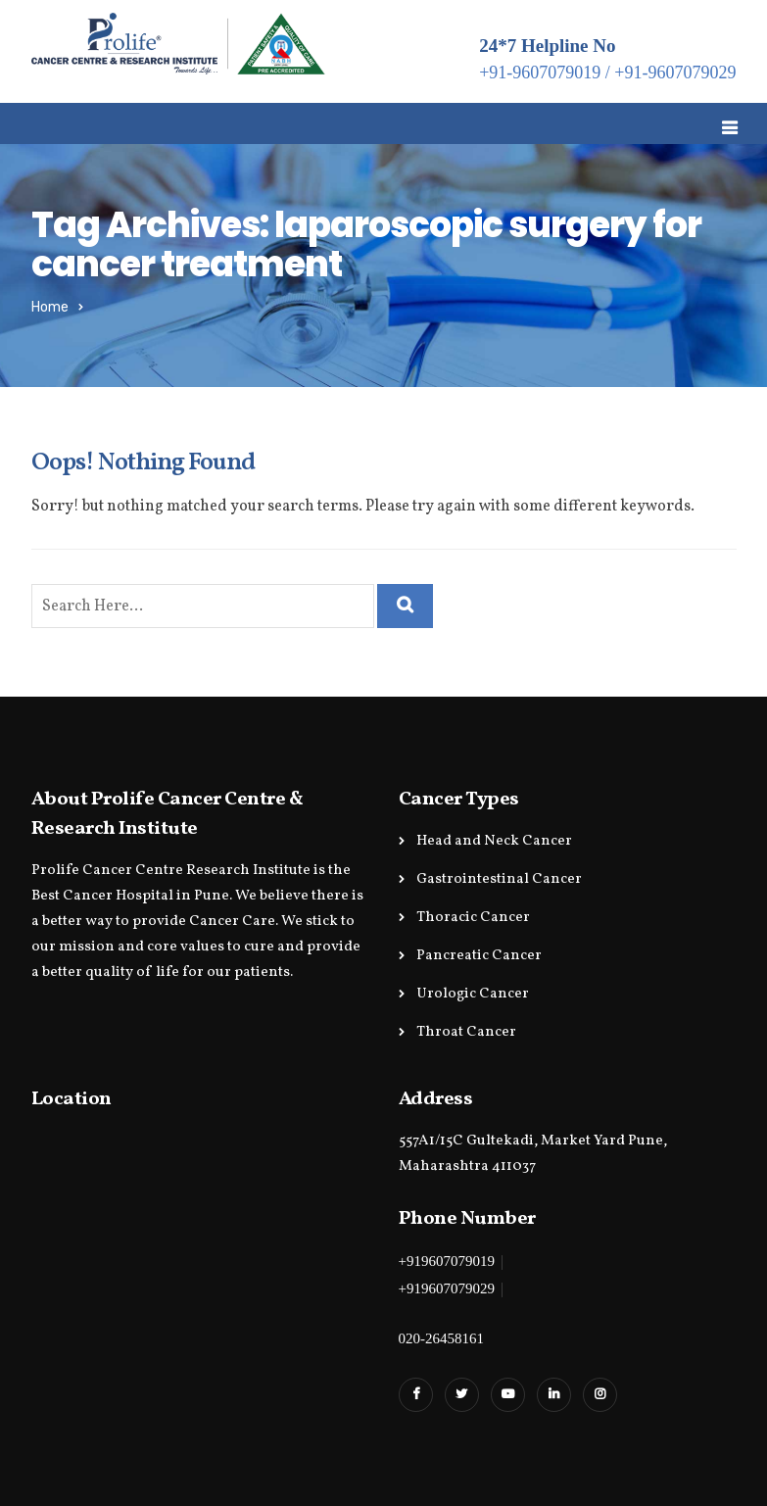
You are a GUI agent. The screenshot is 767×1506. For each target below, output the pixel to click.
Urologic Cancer (472, 994)
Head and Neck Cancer (494, 841)
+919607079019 (447, 1261)
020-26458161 (442, 1338)
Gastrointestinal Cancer (499, 879)
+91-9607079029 (675, 72)
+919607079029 (447, 1288)
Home (50, 307)
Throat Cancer (466, 1032)
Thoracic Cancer (473, 917)
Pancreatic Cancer (479, 956)
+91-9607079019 (539, 72)
